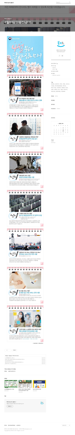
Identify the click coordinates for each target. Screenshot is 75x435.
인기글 (56, 96)
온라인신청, (53, 91)
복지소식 (6, 355)
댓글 (5, 396)
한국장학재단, (58, 91)
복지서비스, (66, 89)
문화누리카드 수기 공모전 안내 (10, 363)
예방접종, (63, 87)
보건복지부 (18, 425)
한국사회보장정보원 (11, 425)
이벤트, (62, 89)
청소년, (66, 87)
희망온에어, (63, 91)
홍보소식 (10, 355)
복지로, (61, 84)
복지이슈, (64, 85)
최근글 (52, 96)
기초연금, (53, 85)
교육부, (52, 89)
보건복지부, (57, 84)
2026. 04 (61, 123)
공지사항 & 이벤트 (54, 71)
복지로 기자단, (53, 87)
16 (63, 130)
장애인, (64, 84)
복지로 (5, 425)
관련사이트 (64, 425)
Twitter (58, 108)
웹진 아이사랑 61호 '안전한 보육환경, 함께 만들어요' (13, 362)
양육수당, (56, 89)
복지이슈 (54, 67)
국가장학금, (59, 87)
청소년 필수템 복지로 (8, 360)
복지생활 (53, 73)
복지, (59, 89)
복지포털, (53, 84)
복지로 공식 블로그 (9, 2)
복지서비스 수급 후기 (56, 75)
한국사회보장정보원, (58, 85)
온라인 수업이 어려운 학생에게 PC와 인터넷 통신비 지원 (14, 359)
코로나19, (67, 84)
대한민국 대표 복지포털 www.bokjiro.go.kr (15, 403)
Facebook (53, 108)
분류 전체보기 (54, 63)
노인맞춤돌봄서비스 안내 (9, 357)
